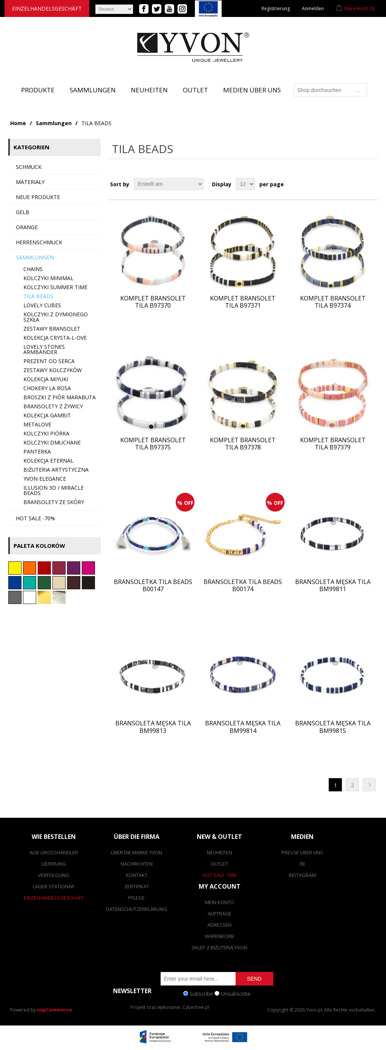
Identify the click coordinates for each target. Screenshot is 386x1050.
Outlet (195, 90)
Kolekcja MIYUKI (45, 379)
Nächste (369, 784)
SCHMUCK (28, 166)
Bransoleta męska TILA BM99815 (333, 727)
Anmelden (313, 8)
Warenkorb (219, 936)
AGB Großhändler (53, 852)
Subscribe (201, 993)
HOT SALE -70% (35, 518)
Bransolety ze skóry (53, 502)
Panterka (37, 451)
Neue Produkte (38, 197)
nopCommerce (54, 1010)
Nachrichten (137, 863)
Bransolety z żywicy (53, 406)
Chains (33, 269)
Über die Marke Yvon (136, 852)
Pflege (136, 897)
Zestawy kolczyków (52, 370)
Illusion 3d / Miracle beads (53, 490)
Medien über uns (252, 90)
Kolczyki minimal (48, 278)
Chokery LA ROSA (47, 388)
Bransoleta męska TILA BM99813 (153, 727)
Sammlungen (93, 90)
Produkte (38, 90)
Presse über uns (302, 852)
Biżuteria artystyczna (56, 469)
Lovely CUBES (42, 305)
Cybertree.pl (195, 1007)
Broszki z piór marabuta (59, 397)
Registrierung (276, 8)
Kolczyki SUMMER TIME (55, 287)
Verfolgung (53, 875)
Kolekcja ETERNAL (48, 460)
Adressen (219, 924)
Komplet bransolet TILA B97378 (243, 444)
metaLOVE (37, 424)
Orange (27, 227)
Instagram (302, 875)
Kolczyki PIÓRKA (46, 433)
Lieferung (53, 863)
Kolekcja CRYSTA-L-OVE (55, 337)
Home (18, 123)
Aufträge (219, 913)
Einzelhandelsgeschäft (47, 8)
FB (302, 863)
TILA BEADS (38, 296)
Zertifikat (136, 886)
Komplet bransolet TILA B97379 (333, 444)
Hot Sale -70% (219, 875)
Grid (357, 184)
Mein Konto (219, 902)
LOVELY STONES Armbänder (44, 349)
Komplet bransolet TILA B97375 (153, 444)
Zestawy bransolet (51, 328)
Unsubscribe (236, 993)
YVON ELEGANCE (44, 478)
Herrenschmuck (39, 242)
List (371, 184)
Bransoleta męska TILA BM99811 (333, 585)
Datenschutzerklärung (136, 909)
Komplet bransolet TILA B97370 (153, 302)
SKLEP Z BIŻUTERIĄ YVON (219, 947)
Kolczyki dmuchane (52, 442)
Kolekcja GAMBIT (47, 415)
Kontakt (136, 875)
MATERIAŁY (30, 181)
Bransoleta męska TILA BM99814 (242, 727)
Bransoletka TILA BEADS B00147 (153, 585)
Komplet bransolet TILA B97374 (333, 302)
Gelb (22, 212)
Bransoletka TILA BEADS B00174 (243, 585)
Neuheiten (149, 90)
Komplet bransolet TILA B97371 (243, 302)
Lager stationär (53, 886)
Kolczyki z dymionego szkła (55, 317)
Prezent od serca (49, 361)
